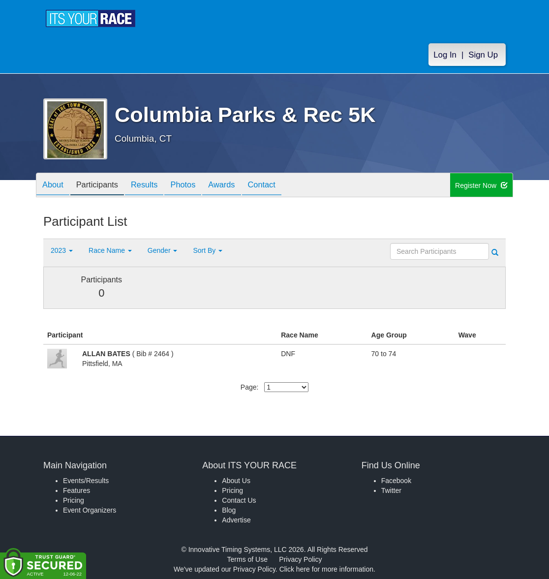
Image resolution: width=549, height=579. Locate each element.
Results (154, 185)
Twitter (391, 490)
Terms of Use (247, 559)
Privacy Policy (300, 559)
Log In (445, 55)
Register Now (481, 185)
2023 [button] (62, 250)
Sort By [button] (207, 250)
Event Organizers (89, 510)
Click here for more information (326, 569)
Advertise (236, 520)
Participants (102, 185)
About (54, 185)
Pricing (73, 500)
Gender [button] (163, 250)
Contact (282, 185)
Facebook (396, 481)
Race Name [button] (110, 250)
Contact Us (239, 500)
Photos (196, 185)
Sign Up (483, 55)
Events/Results (86, 481)
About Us (236, 481)
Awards (238, 185)
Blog (229, 510)
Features (76, 490)
